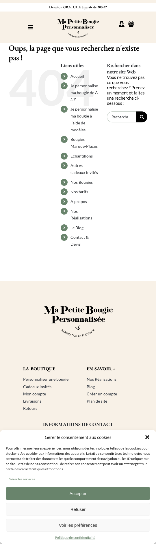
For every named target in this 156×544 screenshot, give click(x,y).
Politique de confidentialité (75, 537)
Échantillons (81, 155)
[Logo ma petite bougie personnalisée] (78, 16)
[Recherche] (141, 116)
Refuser (78, 509)
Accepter (77, 493)
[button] (147, 437)
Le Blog (76, 227)
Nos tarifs (79, 191)
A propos (78, 201)
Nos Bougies (81, 182)
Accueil (77, 76)
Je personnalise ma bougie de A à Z (84, 92)
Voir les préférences (78, 525)
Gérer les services (22, 479)
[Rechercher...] (121, 116)
